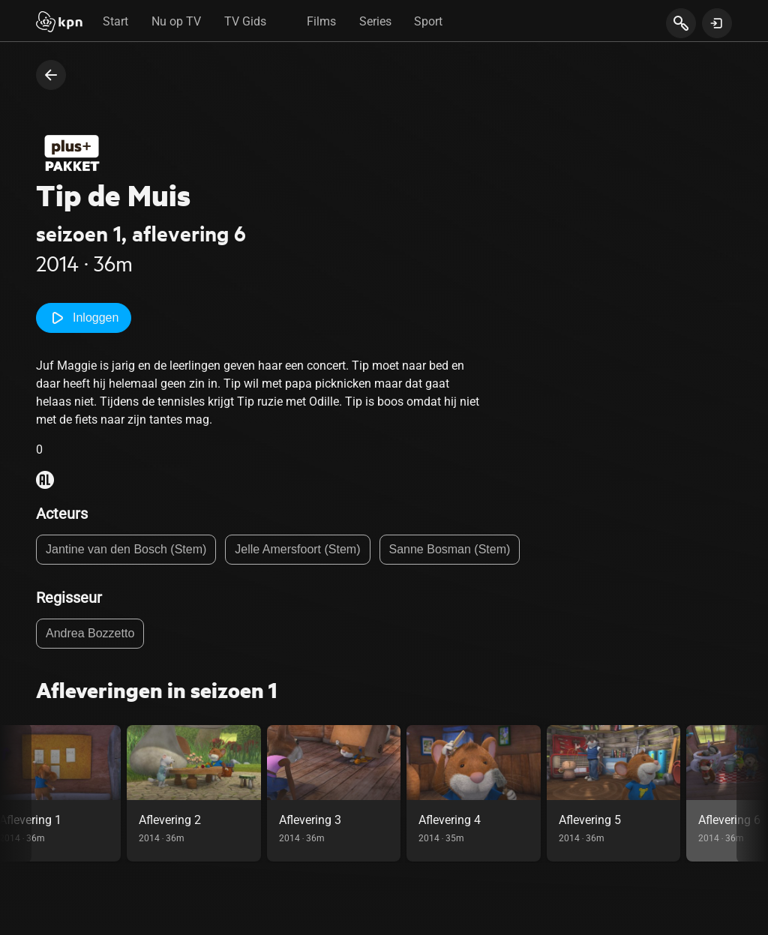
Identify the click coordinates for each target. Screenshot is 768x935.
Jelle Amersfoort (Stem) (297, 549)
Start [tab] (115, 21)
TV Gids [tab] (245, 21)
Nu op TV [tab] (176, 21)
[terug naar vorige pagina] (51, 75)
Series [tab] (375, 21)
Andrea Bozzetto (90, 633)
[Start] (59, 23)
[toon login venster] (717, 23)
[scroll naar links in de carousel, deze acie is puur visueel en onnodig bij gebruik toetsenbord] (16, 793)
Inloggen (83, 318)
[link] (244, 793)
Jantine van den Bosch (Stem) (126, 549)
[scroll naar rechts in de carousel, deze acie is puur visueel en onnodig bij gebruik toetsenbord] (752, 793)
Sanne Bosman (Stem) (450, 549)
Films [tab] (321, 21)
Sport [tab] (428, 21)
